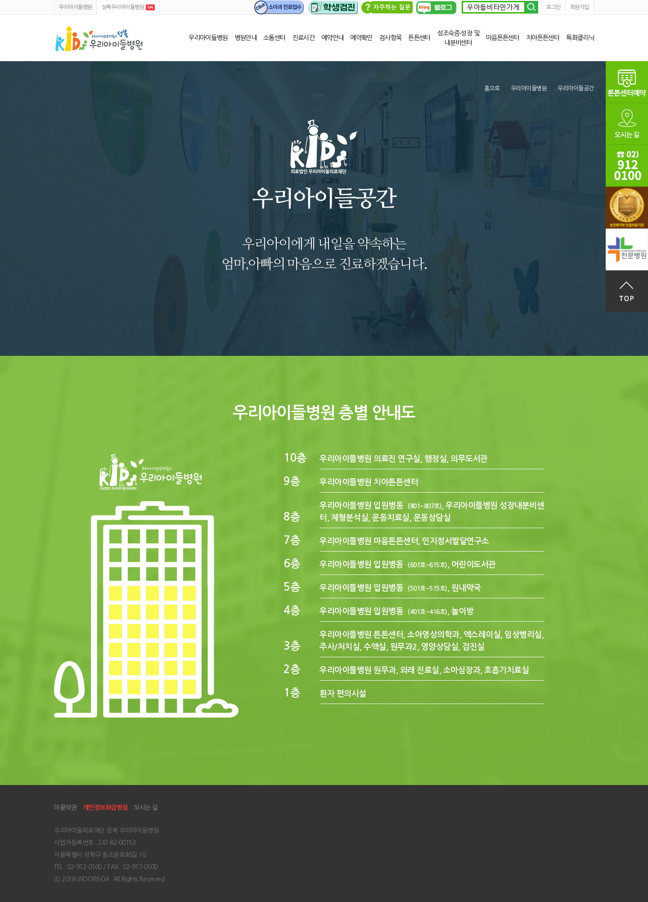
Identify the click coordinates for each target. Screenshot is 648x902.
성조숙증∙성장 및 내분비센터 (458, 38)
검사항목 (390, 38)
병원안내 (245, 38)
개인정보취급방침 (105, 807)
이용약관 (65, 807)
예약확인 (361, 38)
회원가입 (579, 7)
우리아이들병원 (75, 7)
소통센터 (274, 38)
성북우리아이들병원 (99, 38)
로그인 (553, 7)
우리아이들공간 (576, 88)
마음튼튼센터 (502, 38)
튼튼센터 (419, 38)
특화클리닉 (580, 38)
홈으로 (492, 88)
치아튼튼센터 (542, 38)
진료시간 (303, 38)
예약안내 (332, 38)
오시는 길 (146, 807)
